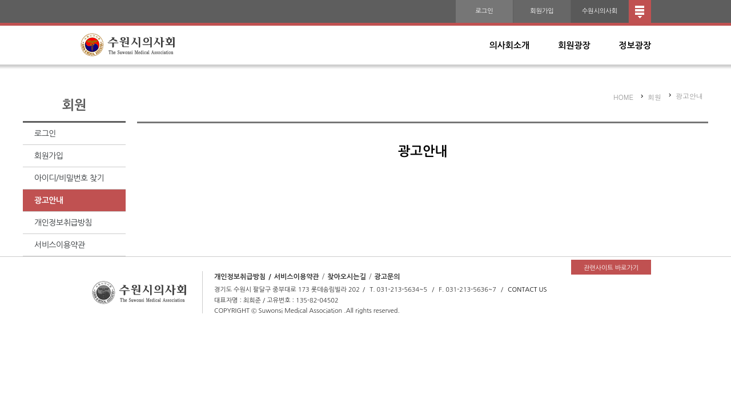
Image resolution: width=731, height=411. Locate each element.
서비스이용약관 (59, 245)
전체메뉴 (640, 11)
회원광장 (574, 45)
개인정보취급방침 (63, 223)
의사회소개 (509, 45)
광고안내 (48, 200)
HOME (623, 97)
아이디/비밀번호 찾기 (69, 178)
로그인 (484, 11)
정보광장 (635, 45)
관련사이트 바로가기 (611, 268)
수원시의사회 (599, 11)
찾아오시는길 (346, 276)
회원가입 (541, 11)
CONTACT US (527, 290)
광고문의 (387, 276)
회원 (654, 97)
